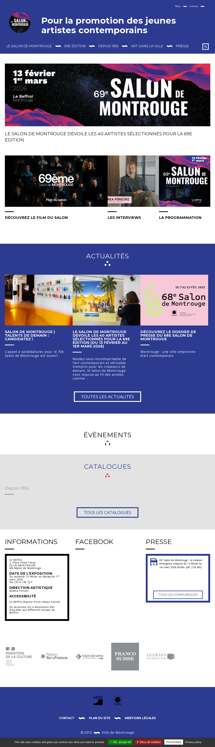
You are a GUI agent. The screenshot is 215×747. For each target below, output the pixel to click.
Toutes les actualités (107, 397)
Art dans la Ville (147, 46)
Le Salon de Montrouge (29, 46)
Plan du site (99, 718)
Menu (178, 6)
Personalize (173, 742)
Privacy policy (193, 742)
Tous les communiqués (178, 593)
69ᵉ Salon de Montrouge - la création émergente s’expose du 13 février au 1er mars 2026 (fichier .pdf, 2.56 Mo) (180, 563)
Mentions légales (140, 718)
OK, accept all (120, 742)
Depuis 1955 (108, 46)
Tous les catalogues (107, 512)
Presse (182, 46)
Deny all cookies (148, 742)
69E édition (75, 46)
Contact (66, 718)
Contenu (193, 6)
